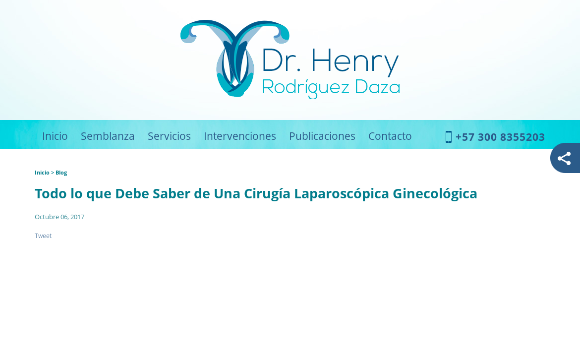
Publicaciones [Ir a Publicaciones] (322, 136)
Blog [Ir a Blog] (61, 172)
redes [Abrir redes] (565, 158)
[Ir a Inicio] (290, 96)
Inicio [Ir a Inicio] (55, 136)
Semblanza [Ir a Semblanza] (108, 136)
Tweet (43, 235)
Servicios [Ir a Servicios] (169, 136)
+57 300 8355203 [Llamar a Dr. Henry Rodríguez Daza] (500, 137)
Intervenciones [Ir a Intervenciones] (240, 136)
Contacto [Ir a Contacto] (390, 136)
